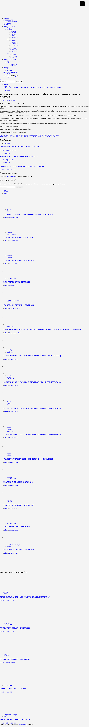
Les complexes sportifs (9, 77)
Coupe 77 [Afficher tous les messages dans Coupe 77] (9, 351)
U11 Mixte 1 (13, 34)
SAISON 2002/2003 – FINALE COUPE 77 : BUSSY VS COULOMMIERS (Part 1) (32, 356)
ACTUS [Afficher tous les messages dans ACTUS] (9, 209)
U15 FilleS (13, 48)
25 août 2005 (13, 359)
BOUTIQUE (7, 23)
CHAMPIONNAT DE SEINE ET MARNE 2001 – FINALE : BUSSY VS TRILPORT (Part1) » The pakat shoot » (42, 330)
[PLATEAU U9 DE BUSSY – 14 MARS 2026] (11, 248)
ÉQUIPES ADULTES (9, 59)
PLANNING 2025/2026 (10, 72)
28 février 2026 (13, 308)
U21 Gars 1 (13, 64)
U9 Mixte (13, 31)
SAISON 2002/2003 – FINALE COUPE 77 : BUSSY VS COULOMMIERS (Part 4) (32, 434)
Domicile (9, 69)
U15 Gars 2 (13, 51)
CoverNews (22, 724)
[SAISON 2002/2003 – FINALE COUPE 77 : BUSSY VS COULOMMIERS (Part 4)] (10, 419)
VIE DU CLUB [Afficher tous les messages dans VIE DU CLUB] (11, 234)
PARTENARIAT (8, 20)
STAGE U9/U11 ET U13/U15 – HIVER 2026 (18, 305)
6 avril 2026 (12, 241)
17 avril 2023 (9, 169)
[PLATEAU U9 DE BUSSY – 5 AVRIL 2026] (11, 225)
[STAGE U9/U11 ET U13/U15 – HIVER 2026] (11, 292)
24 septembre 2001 (14, 333)
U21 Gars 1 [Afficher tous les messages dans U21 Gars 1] (6, 90)
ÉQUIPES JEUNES (9, 26)
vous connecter (11, 176)
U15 (8, 47)
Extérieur (9, 70)
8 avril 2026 (12, 217)
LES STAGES (7, 24)
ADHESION (7, 73)
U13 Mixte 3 (14, 45)
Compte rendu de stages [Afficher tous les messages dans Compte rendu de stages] (13, 300)
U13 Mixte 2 (14, 43)
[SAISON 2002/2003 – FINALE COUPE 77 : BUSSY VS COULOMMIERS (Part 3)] (10, 392)
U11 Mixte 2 (13, 36)
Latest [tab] (5, 190)
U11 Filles (13, 32)
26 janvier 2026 (10, 150)
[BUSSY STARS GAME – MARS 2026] (11, 271)
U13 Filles (13, 40)
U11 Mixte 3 (13, 37)
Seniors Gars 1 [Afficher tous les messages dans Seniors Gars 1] (11, 326)
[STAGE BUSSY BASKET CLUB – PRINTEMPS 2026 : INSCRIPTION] (11, 202)
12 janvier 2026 (10, 160)
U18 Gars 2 (13, 58)
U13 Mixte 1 (14, 42)
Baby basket (10, 28)
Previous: (29, 135)
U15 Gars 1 (13, 50)
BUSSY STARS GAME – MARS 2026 (16, 282)
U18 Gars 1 (13, 56)
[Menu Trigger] (82, 3)
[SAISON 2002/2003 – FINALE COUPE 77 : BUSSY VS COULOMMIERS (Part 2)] (10, 366)
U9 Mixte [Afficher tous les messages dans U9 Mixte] (9, 232)
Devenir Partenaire (12, 21)
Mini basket (10, 29)
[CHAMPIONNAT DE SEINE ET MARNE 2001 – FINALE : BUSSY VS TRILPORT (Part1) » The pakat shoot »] (10, 317)
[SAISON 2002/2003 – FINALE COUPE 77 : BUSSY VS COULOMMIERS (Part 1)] (10, 340)
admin (3, 100)
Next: (28, 136)
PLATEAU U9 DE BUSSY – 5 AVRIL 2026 (18, 237)
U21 (8, 62)
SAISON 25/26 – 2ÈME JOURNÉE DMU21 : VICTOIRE (20, 147)
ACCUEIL (6, 18)
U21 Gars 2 (13, 65)
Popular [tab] (5, 191)
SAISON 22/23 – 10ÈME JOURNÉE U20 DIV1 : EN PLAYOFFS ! (23, 166)
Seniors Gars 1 (11, 61)
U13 (8, 39)
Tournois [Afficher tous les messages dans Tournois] (9, 255)
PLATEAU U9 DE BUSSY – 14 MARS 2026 (18, 260)
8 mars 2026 (12, 285)
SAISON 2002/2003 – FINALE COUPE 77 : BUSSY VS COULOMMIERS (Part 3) (32, 408)
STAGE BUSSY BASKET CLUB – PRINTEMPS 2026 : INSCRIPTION (28, 214)
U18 (8, 53)
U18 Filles (13, 54)
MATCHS (6, 67)
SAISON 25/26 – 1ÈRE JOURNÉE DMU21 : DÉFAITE (19, 156)
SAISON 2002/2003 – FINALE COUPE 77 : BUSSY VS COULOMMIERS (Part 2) (32, 382)
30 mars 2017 (9, 100)
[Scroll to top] (0, 726)
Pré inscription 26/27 (13, 75)
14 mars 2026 (13, 264)
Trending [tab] (6, 193)
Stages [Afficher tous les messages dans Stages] (9, 211)
